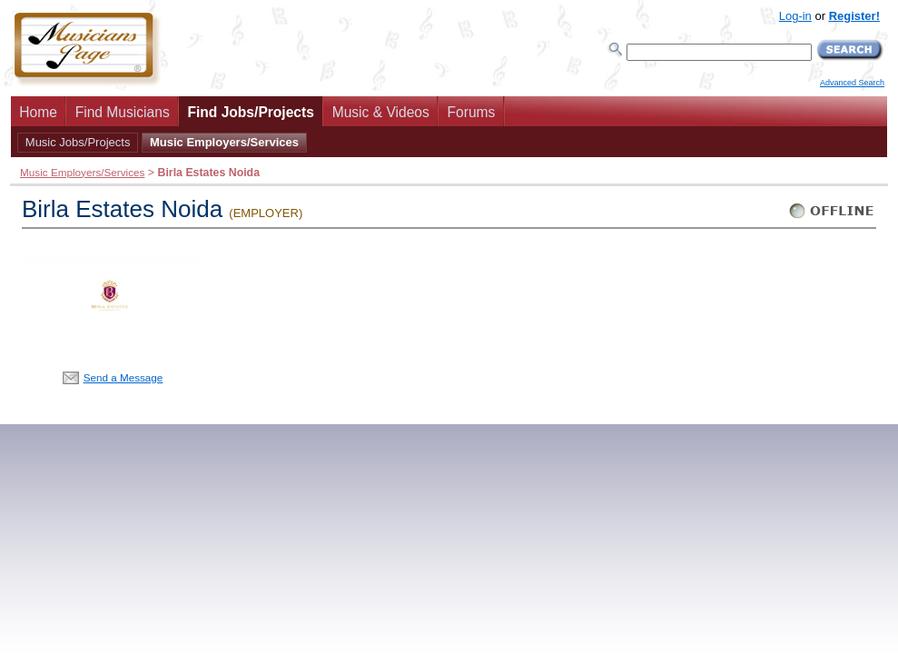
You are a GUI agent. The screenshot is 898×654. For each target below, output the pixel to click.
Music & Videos (380, 112)
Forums (472, 112)
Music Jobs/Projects (78, 142)
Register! (854, 16)
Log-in (795, 16)
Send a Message (123, 377)
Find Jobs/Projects (250, 112)
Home (38, 112)
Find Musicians (122, 112)
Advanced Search (852, 82)
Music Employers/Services (224, 142)
